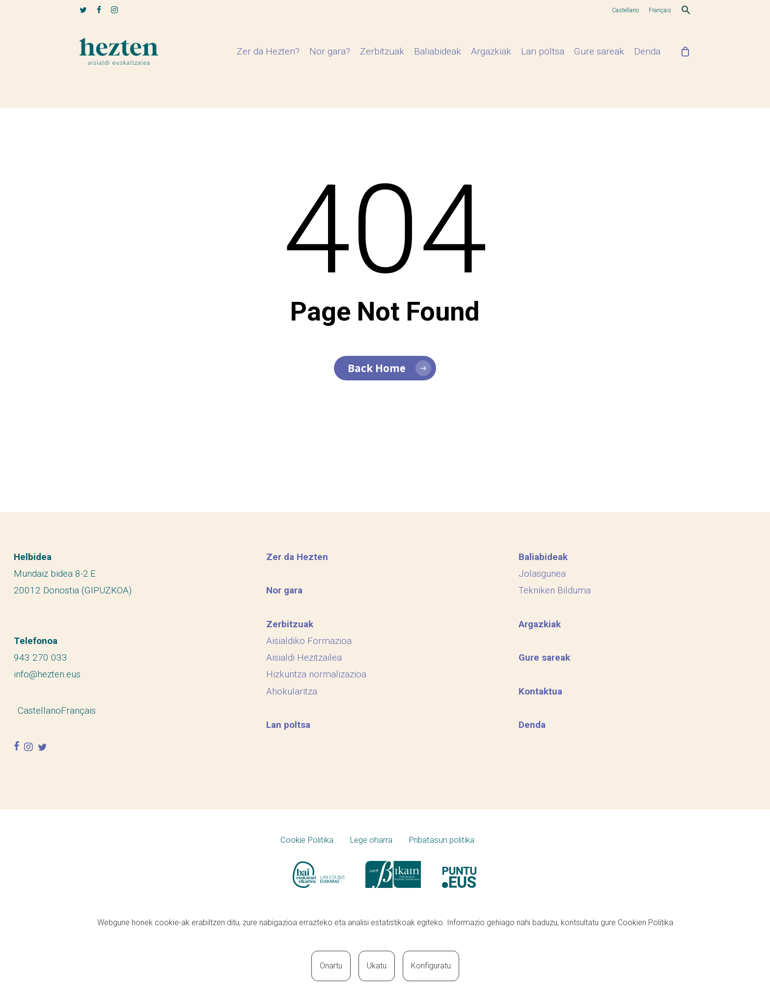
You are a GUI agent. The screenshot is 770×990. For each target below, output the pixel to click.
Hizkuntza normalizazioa (316, 674)
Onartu (331, 965)
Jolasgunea (542, 573)
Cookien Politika (645, 922)
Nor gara (284, 590)
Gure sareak (544, 657)
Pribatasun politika (441, 840)
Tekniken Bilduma (555, 590)
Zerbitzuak (289, 624)
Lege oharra (371, 840)
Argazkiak (540, 624)
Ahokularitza (291, 690)
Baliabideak (543, 556)
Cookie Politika (306, 840)
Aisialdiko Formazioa (309, 640)
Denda (532, 724)
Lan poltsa (288, 724)
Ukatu (376, 965)
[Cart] (685, 65)
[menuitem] (625, 10)
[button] (686, 11)
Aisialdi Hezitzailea (304, 657)
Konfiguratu (431, 965)
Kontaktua (540, 690)
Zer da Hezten (297, 556)
